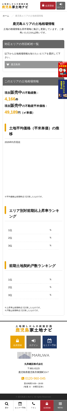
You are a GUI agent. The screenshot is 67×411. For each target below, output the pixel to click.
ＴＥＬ (33, 405)
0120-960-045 (33, 378)
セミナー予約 (20, 405)
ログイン (60, 5)
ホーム (6, 16)
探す (6, 405)
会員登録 (48, 5)
